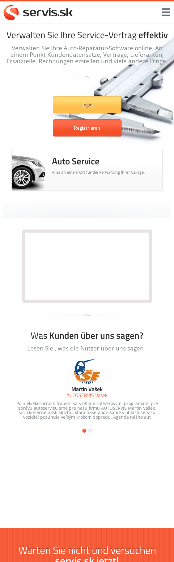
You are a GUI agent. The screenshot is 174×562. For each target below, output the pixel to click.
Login (87, 104)
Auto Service (76, 161)
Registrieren (87, 128)
